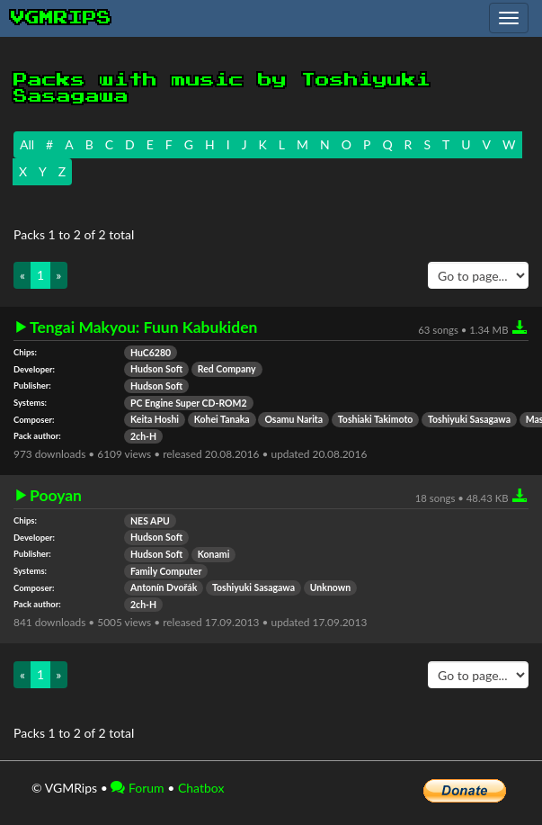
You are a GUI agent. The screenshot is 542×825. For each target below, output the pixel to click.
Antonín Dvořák (163, 587)
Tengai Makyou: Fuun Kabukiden (143, 327)
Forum (137, 787)
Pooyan (56, 496)
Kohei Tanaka (222, 419)
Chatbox (201, 787)
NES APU (150, 521)
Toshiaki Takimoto (375, 419)
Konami (214, 554)
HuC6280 (150, 352)
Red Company (227, 368)
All (27, 144)
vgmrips (61, 18)
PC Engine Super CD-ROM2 (188, 403)
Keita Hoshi (154, 419)
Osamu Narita (293, 419)
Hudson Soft (156, 368)
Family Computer (165, 571)
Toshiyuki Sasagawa (469, 419)
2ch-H (143, 436)
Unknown (330, 587)
